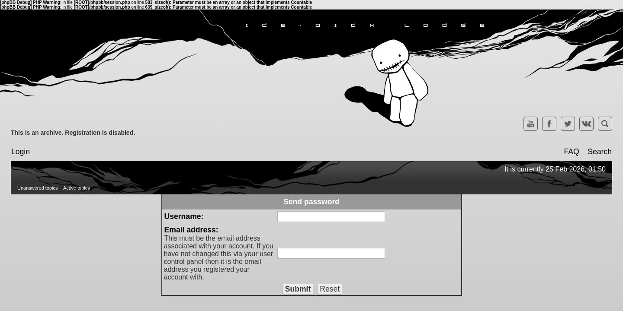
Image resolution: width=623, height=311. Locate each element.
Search (600, 151)
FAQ (571, 151)
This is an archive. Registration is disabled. (73, 132)
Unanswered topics (37, 187)
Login (20, 151)
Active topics (76, 187)
